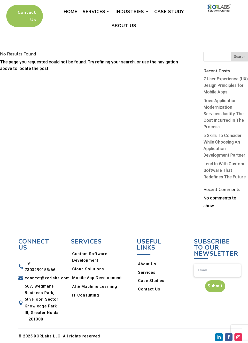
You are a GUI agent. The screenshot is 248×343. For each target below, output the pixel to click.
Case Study (169, 12)
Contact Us (27, 16)
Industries (130, 12)
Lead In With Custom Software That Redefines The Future (224, 170)
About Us (123, 26)
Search (239, 57)
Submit (215, 286)
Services (94, 12)
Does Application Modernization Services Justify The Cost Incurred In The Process (223, 113)
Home (70, 12)
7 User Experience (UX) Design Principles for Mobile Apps (225, 85)
